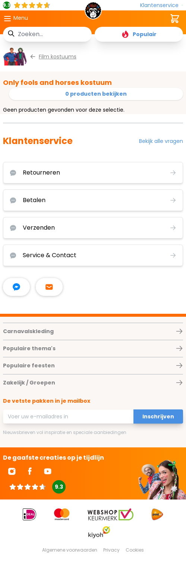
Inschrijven (158, 416)
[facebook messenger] (16, 287)
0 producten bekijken (96, 94)
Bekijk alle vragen (161, 141)
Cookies (135, 550)
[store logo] (93, 12)
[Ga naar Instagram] (12, 471)
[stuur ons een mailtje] (49, 287)
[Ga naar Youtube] (47, 471)
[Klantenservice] (161, 5)
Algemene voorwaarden (69, 550)
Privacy (111, 550)
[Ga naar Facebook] (30, 471)
